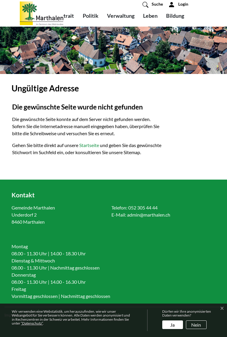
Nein (196, 325)
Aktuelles (123, 30)
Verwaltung (120, 15)
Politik (90, 15)
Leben (150, 15)
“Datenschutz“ (32, 323)
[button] (153, 4)
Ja (172, 325)
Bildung (175, 15)
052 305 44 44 (143, 207)
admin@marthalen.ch (148, 214)
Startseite (89, 145)
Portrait (64, 15)
